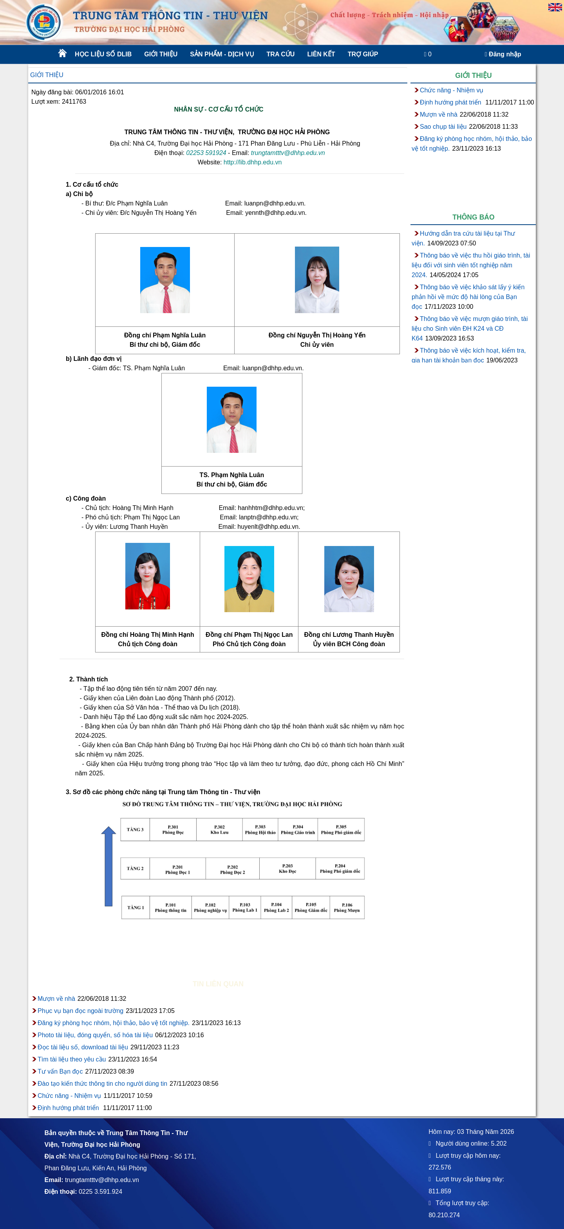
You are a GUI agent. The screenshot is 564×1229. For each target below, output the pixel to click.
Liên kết (321, 54)
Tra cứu (281, 54)
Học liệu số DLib (103, 54)
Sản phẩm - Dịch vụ (221, 54)
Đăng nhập (503, 54)
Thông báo (473, 217)
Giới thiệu (160, 54)
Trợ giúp (363, 54)
